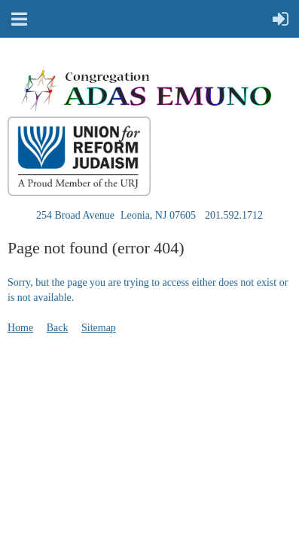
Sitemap (98, 327)
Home (20, 327)
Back (58, 327)
